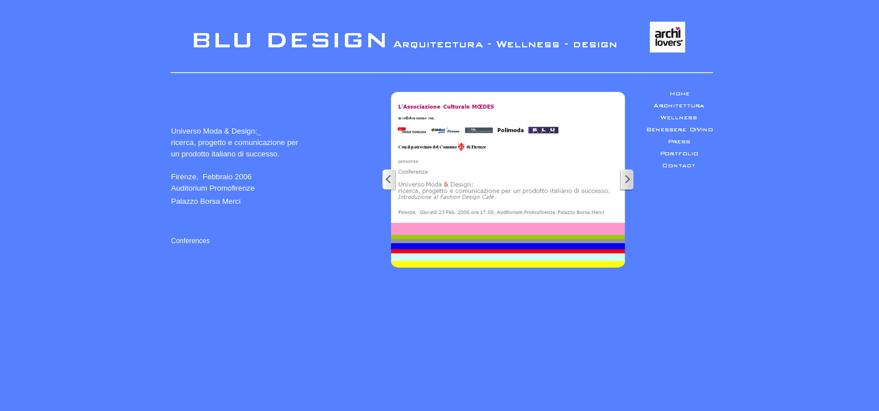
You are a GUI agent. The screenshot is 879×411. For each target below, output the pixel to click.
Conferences (190, 241)
